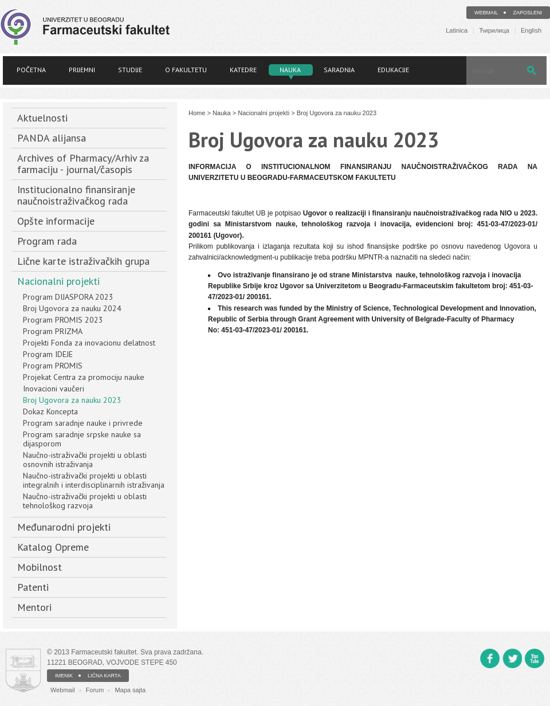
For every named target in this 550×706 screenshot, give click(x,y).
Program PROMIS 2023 (63, 320)
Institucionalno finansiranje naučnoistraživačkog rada (76, 195)
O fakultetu (186, 69)
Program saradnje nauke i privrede (83, 423)
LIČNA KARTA (104, 675)
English (531, 31)
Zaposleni (527, 12)
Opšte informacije (56, 221)
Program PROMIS (52, 365)
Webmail (486, 12)
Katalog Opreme (53, 547)
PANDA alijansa (51, 137)
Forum (95, 690)
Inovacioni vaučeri (53, 388)
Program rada (47, 241)
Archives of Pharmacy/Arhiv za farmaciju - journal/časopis (83, 163)
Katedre (243, 69)
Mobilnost (39, 567)
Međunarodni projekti (64, 527)
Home (196, 112)
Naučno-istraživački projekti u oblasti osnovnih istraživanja (85, 459)
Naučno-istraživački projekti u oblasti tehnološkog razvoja (85, 501)
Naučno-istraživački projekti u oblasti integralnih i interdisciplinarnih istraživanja (93, 480)
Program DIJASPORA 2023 (68, 297)
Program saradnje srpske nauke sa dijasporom (82, 439)
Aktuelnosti (42, 117)
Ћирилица (494, 31)
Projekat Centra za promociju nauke (83, 377)
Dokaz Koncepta (50, 411)
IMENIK (64, 675)
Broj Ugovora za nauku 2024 (72, 308)
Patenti (33, 587)
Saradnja (339, 69)
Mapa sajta (130, 690)
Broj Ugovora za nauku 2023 (72, 400)
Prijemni (82, 69)
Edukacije (393, 69)
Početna (31, 69)
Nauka (290, 69)
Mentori (34, 607)
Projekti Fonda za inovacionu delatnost (89, 343)
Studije (130, 69)
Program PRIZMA (52, 331)
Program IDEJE (48, 354)
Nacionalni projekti (58, 281)
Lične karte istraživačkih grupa (83, 261)
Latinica (456, 31)
